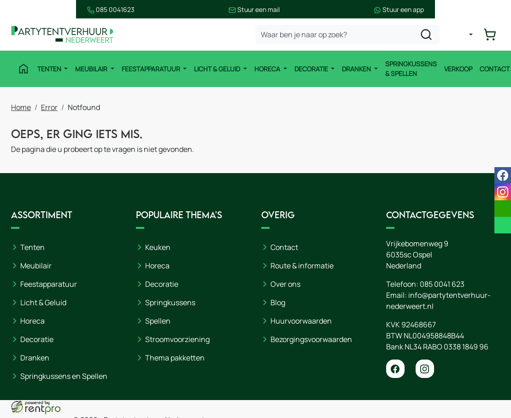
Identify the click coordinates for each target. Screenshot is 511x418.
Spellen (157, 321)
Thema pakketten (175, 358)
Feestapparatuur (149, 68)
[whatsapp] (502, 225)
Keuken (157, 247)
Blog (277, 302)
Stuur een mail (254, 9)
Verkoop (456, 68)
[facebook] (395, 369)
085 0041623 (35, 9)
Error (49, 106)
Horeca (265, 68)
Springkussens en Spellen (63, 376)
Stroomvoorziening (177, 339)
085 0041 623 (442, 284)
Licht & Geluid (216, 68)
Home (21, 106)
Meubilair (90, 68)
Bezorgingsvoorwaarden (311, 339)
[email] (502, 208)
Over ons (285, 284)
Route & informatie (302, 266)
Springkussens (170, 302)
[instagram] (425, 369)
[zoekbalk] (350, 35)
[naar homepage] (66, 35)
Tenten (47, 68)
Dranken (355, 68)
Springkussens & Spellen (409, 69)
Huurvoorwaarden (301, 321)
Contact (492, 68)
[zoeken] (429, 35)
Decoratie (309, 68)
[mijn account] (467, 35)
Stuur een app (475, 9)
